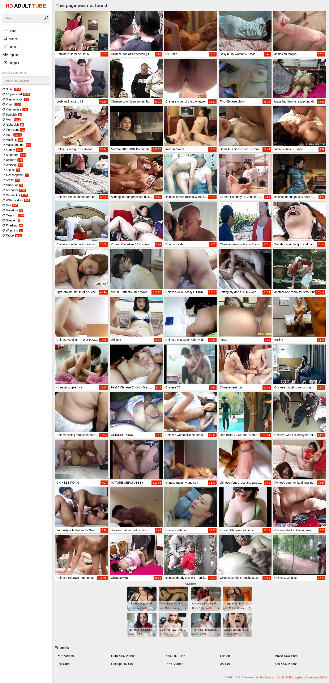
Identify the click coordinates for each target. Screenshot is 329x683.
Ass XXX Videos (285, 664)
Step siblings (15, 99)
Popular (11, 54)
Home (9, 30)
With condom (16, 200)
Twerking (12, 225)
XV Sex (225, 664)
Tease (11, 180)
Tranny (12, 149)
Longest (11, 62)
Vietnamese (15, 109)
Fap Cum (63, 664)
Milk (10, 205)
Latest (10, 46)
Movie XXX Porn (286, 656)
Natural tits (15, 195)
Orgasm (13, 215)
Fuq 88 (225, 656)
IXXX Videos (174, 664)
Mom (11, 119)
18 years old (16, 94)
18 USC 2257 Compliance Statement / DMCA (301, 677)
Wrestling (12, 230)
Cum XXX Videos (123, 656)
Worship (12, 165)
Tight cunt (13, 129)
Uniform (12, 160)
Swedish (12, 114)
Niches (10, 38)
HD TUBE (26, 6)
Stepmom (14, 155)
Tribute (11, 170)
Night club (13, 124)
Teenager (14, 190)
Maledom (12, 210)
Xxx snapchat (15, 175)
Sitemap (269, 677)
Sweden (11, 220)
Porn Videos (65, 656)
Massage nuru (16, 144)
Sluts (11, 89)
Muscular (12, 185)
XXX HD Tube (175, 656)
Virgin (11, 104)
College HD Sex (122, 664)
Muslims (12, 139)
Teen (12, 134)
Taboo (12, 235)
